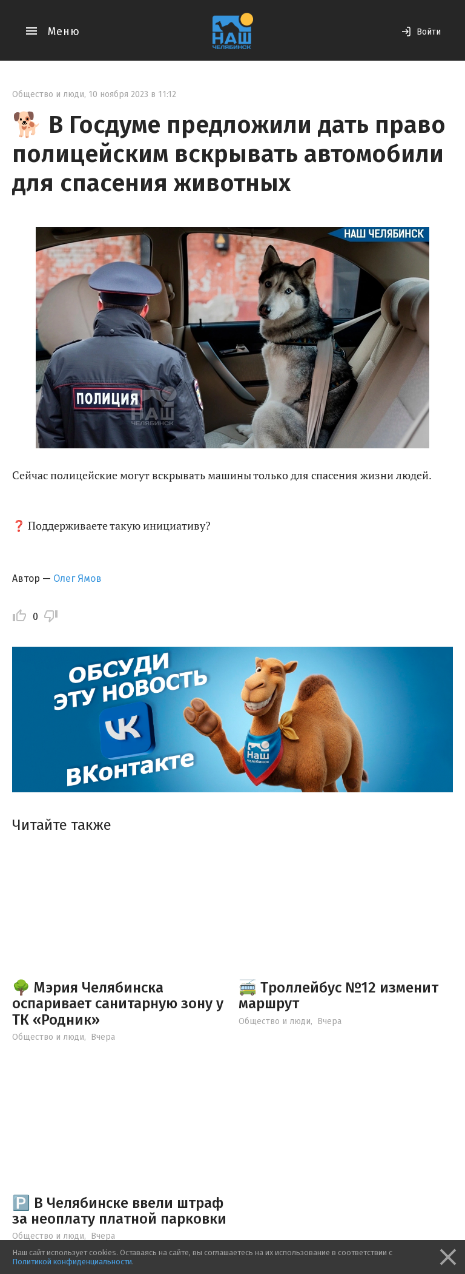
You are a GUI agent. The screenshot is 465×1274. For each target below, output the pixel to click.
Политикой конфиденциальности (72, 1261)
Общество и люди (48, 94)
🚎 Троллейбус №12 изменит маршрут (338, 995)
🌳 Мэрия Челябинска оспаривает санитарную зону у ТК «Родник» (117, 1003)
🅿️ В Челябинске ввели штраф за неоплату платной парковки (119, 1211)
